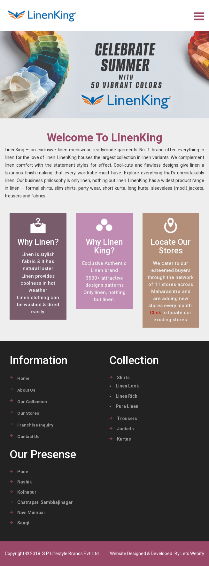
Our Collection (32, 401)
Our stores (28, 413)
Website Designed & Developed (141, 553)
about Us (26, 390)
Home (23, 378)
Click (155, 313)
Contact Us (28, 436)
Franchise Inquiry (35, 425)
